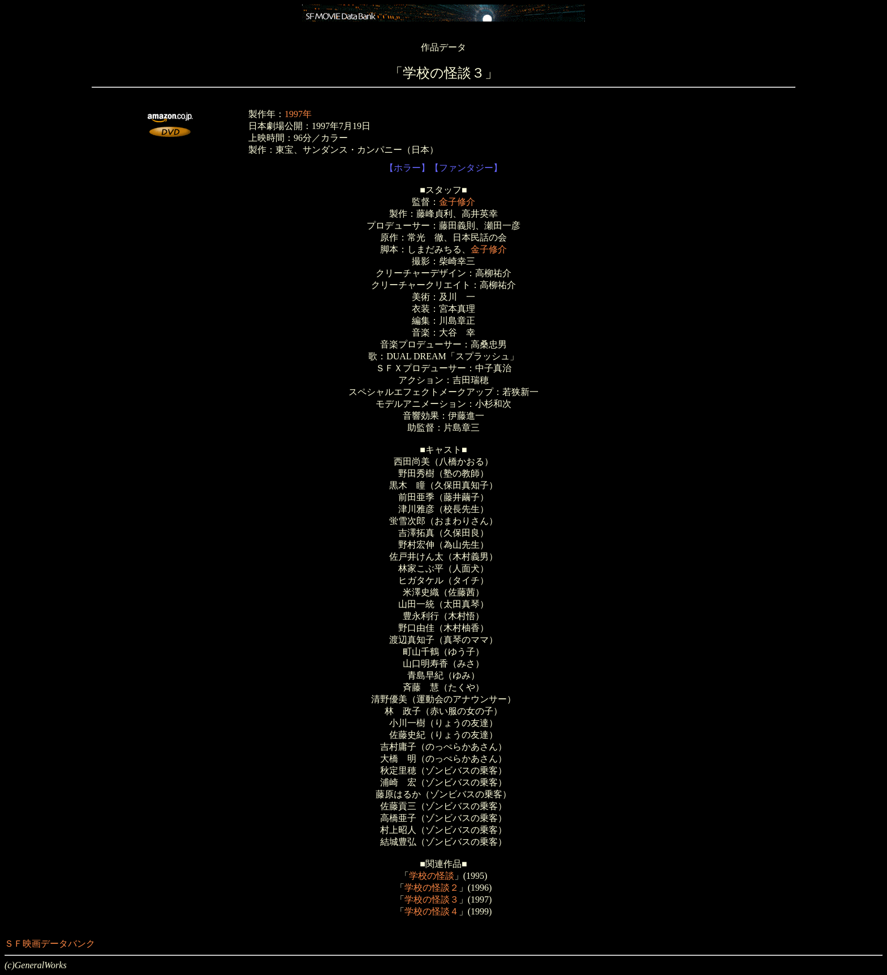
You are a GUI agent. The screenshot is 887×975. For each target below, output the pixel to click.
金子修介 (457, 202)
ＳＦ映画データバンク (50, 943)
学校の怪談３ (431, 899)
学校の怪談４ (431, 911)
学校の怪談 (431, 875)
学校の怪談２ (431, 887)
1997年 (298, 114)
